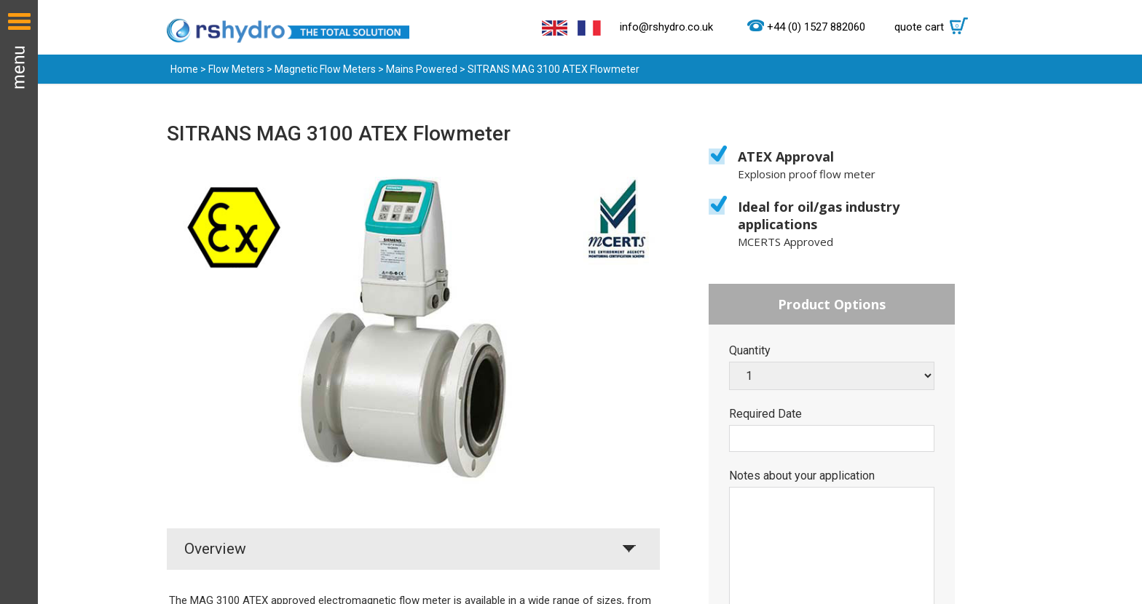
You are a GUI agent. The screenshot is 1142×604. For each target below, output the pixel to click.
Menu (19, 302)
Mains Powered (421, 69)
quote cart (934, 27)
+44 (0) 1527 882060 (816, 27)
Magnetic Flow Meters (325, 69)
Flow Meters (236, 69)
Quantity (750, 351)
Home (184, 69)
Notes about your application (802, 476)
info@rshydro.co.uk (666, 26)
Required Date (765, 414)
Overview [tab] (215, 548)
